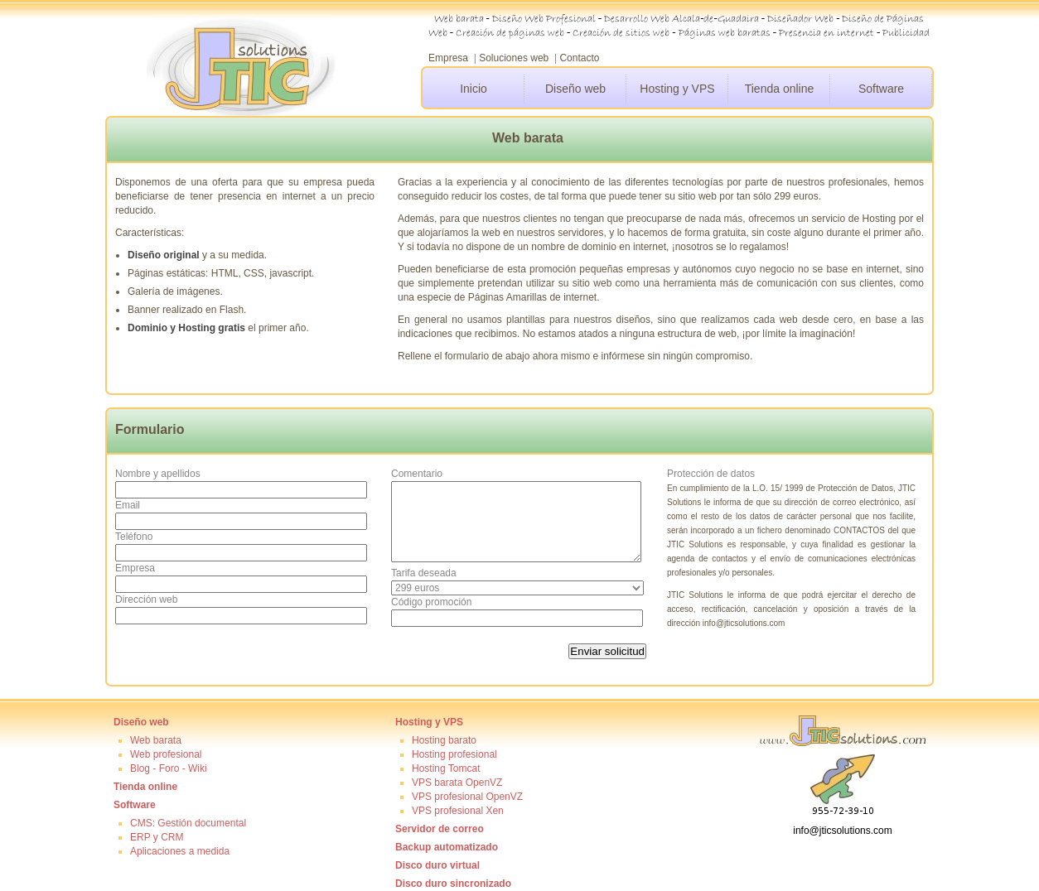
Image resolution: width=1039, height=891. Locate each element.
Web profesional (166, 754)
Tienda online (779, 88)
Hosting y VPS (677, 88)
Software (881, 88)
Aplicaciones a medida (180, 851)
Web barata (155, 740)
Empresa (448, 58)
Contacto (579, 58)
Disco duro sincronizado (453, 883)
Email (127, 505)
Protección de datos (711, 473)
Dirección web (146, 599)
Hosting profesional (454, 754)
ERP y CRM (156, 837)
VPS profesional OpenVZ (467, 796)
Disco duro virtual (437, 865)
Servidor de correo (439, 829)
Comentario (416, 473)
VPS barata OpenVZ (457, 782)
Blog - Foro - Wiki (168, 768)
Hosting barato (444, 740)
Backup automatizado (446, 847)
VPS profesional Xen (458, 810)
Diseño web (575, 88)
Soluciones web (513, 58)
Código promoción (431, 602)
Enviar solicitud (607, 651)
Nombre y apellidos (158, 473)
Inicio (473, 88)
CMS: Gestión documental (188, 823)
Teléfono (133, 536)
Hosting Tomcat (446, 768)
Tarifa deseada (424, 573)
